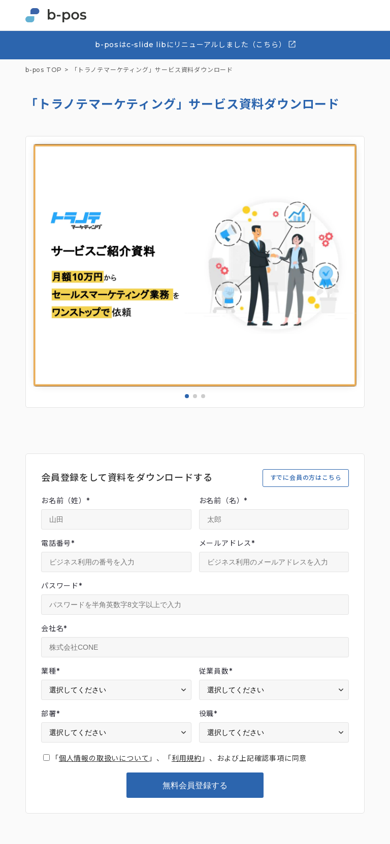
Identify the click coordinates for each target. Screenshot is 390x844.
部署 (50, 713)
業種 (50, 671)
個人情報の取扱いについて (104, 758)
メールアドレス (227, 543)
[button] (187, 396)
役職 (208, 713)
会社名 (54, 628)
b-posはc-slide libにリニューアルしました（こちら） (196, 44)
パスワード (61, 585)
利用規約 (187, 758)
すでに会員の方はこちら (306, 477)
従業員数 (216, 671)
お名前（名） (223, 500)
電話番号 (58, 543)
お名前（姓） (65, 500)
